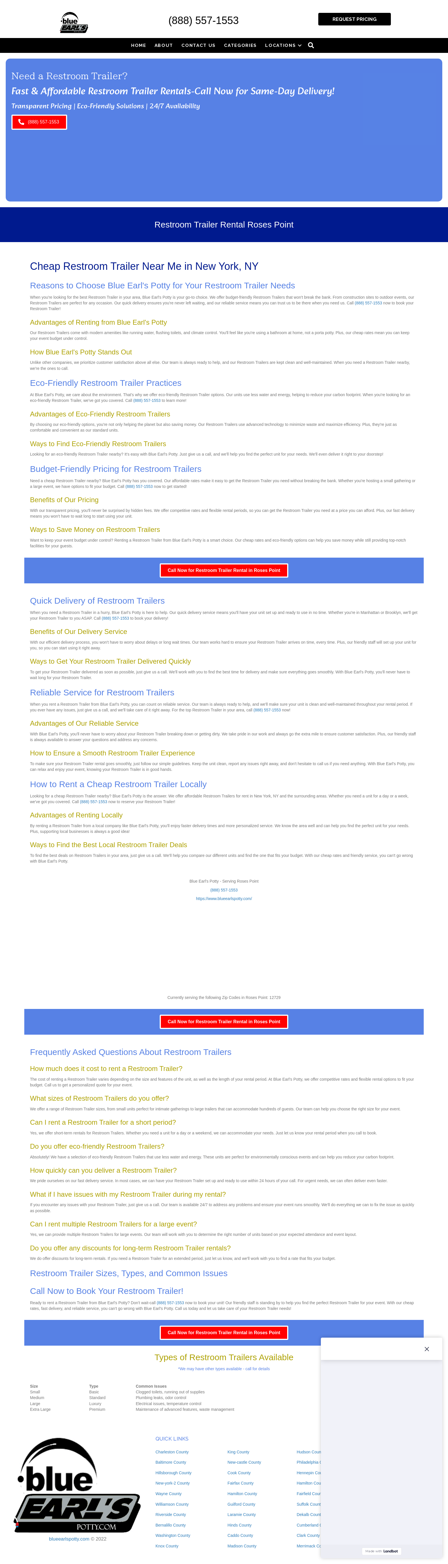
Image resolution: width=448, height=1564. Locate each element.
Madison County (241, 1546)
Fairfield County (311, 1493)
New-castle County (244, 1462)
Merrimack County (313, 1546)
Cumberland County (314, 1525)
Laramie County (241, 1514)
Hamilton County (242, 1493)
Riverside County (170, 1514)
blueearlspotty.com (69, 1539)
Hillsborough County (173, 1473)
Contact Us (198, 45)
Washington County (172, 1535)
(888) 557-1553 (203, 20)
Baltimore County (170, 1462)
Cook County (239, 1473)
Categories (240, 45)
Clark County (308, 1535)
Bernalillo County (170, 1525)
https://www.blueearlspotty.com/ (224, 898)
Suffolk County (310, 1504)
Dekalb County (310, 1514)
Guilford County (241, 1504)
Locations (280, 45)
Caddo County (240, 1535)
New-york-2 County (172, 1483)
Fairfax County (240, 1483)
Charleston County (172, 1452)
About (164, 45)
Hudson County (310, 1452)
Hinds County (239, 1525)
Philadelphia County (314, 1462)
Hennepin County (312, 1473)
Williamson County (172, 1504)
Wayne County (168, 1493)
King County (238, 1452)
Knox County (166, 1546)
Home (138, 45)
